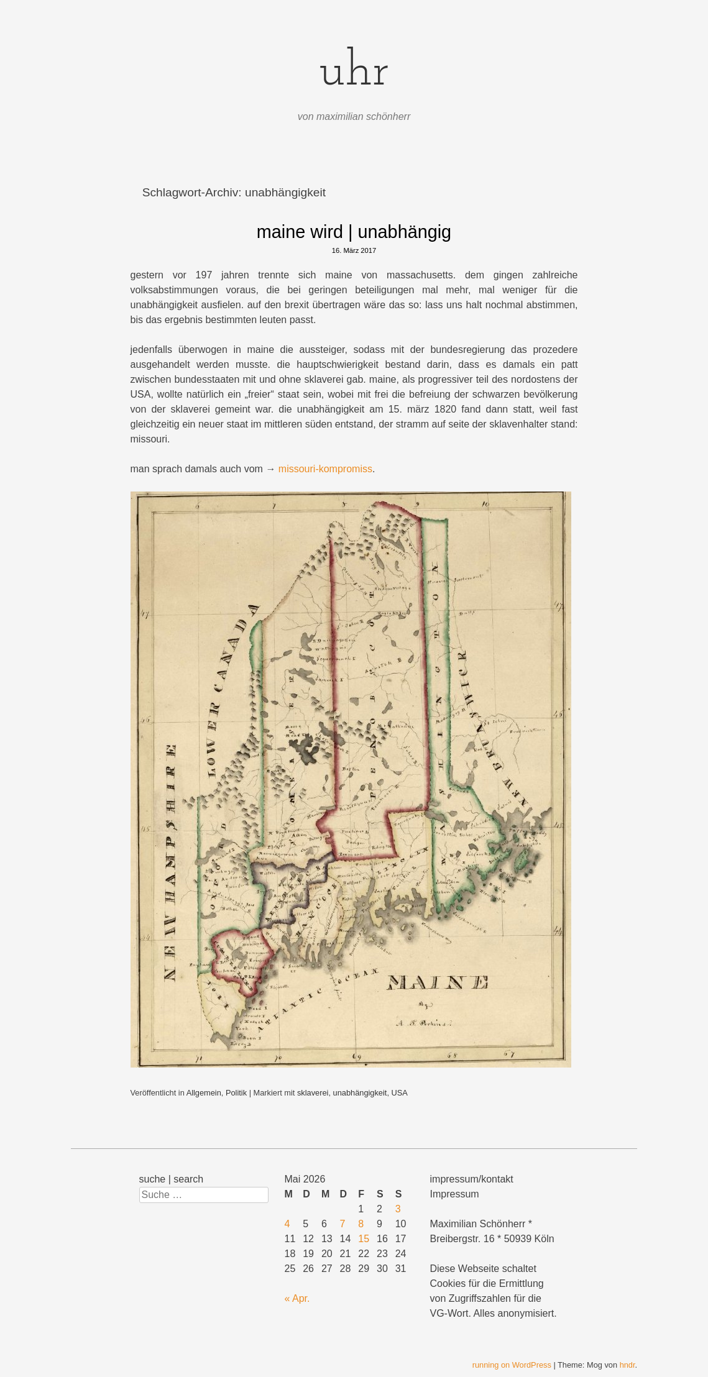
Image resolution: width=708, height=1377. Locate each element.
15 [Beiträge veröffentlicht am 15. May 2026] (363, 1238)
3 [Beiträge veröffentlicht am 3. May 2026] (398, 1209)
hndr (627, 1365)
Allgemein (203, 1092)
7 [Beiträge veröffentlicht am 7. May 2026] (343, 1224)
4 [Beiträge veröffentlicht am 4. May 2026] (287, 1224)
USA (400, 1092)
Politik (236, 1092)
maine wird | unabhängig (354, 232)
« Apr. (297, 1298)
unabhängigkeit (360, 1092)
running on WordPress (511, 1365)
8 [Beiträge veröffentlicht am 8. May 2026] (361, 1224)
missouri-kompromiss (325, 469)
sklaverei (313, 1092)
